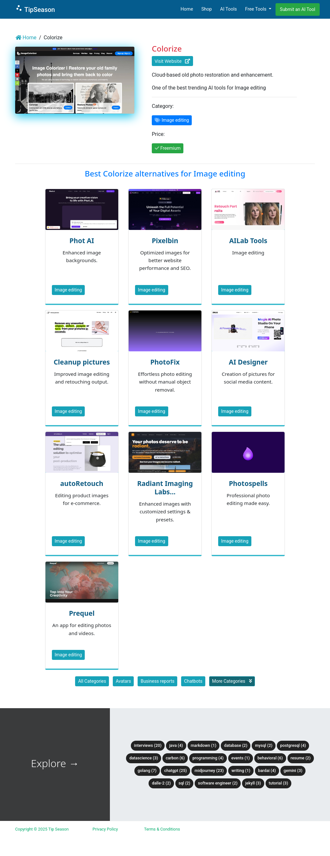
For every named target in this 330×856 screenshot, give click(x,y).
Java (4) (176, 745)
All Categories (92, 681)
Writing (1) (240, 770)
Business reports (157, 681)
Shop (206, 9)
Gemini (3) (293, 770)
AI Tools (228, 9)
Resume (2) (301, 758)
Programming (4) (208, 758)
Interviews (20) (147, 745)
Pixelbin (165, 240)
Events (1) (240, 758)
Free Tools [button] (256, 9)
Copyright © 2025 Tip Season (42, 829)
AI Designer (248, 361)
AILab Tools (248, 240)
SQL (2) (184, 783)
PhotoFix (165, 361)
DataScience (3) (143, 758)
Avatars (123, 681)
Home (186, 9)
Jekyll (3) (253, 783)
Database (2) (235, 745)
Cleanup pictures (81, 361)
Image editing (68, 289)
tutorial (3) (278, 783)
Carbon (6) (175, 758)
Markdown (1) (204, 745)
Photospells (248, 483)
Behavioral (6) (270, 758)
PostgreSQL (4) (293, 745)
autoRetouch (81, 483)
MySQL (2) (263, 745)
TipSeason (35, 9)
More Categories (232, 681)
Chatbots (193, 681)
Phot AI (81, 240)
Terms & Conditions (162, 829)
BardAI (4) (267, 770)
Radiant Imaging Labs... (165, 487)
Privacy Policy (105, 829)
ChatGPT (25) (175, 770)
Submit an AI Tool (297, 9)
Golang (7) (147, 770)
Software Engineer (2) (218, 783)
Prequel (82, 613)
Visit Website (172, 61)
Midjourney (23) (209, 770)
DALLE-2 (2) (161, 783)
